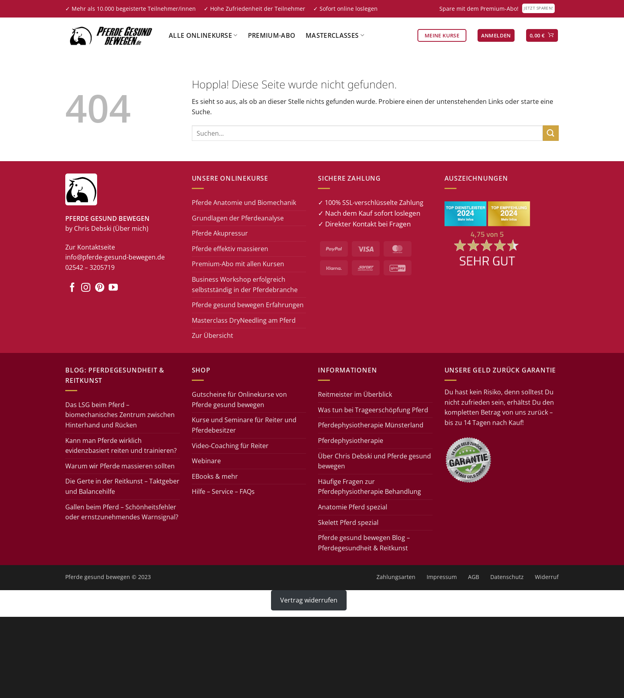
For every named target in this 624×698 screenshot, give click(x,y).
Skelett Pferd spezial (348, 522)
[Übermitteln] (551, 133)
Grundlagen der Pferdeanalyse (238, 218)
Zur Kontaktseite (90, 247)
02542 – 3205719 (90, 267)
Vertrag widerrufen (308, 600)
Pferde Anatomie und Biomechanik (244, 202)
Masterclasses (335, 35)
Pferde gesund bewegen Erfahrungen (248, 304)
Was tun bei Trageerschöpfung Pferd (373, 410)
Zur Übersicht (212, 335)
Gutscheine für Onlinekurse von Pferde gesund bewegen (239, 399)
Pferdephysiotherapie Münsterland (370, 425)
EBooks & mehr (215, 476)
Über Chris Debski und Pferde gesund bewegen (374, 461)
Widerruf (547, 577)
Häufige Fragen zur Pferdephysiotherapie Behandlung (369, 486)
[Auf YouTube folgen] (113, 288)
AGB (473, 577)
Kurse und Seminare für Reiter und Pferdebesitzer (244, 425)
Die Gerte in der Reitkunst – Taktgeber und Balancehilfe (122, 486)
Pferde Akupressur (220, 233)
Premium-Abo (272, 35)
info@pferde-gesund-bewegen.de (115, 257)
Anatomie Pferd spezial (352, 507)
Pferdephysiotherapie (350, 440)
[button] (496, 35)
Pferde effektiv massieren (230, 248)
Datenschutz (507, 577)
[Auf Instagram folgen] (85, 288)
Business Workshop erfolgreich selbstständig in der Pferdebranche (245, 284)
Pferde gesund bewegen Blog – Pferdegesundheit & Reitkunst (364, 542)
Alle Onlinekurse (203, 35)
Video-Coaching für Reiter (230, 445)
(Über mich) (130, 228)
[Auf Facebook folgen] (72, 288)
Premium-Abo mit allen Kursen (238, 263)
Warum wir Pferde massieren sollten (120, 466)
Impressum (442, 577)
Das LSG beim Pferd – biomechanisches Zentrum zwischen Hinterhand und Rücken (120, 414)
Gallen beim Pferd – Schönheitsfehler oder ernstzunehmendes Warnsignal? (121, 512)
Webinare (206, 460)
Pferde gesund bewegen (97, 577)
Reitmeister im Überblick (355, 394)
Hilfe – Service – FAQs (223, 491)
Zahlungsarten (395, 577)
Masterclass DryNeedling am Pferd (244, 320)
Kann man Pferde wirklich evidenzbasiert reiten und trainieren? (121, 445)
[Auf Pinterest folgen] (99, 288)
